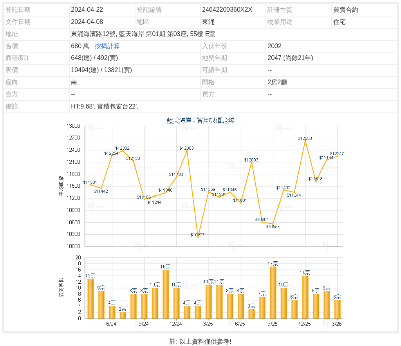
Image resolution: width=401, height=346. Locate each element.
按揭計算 (107, 46)
